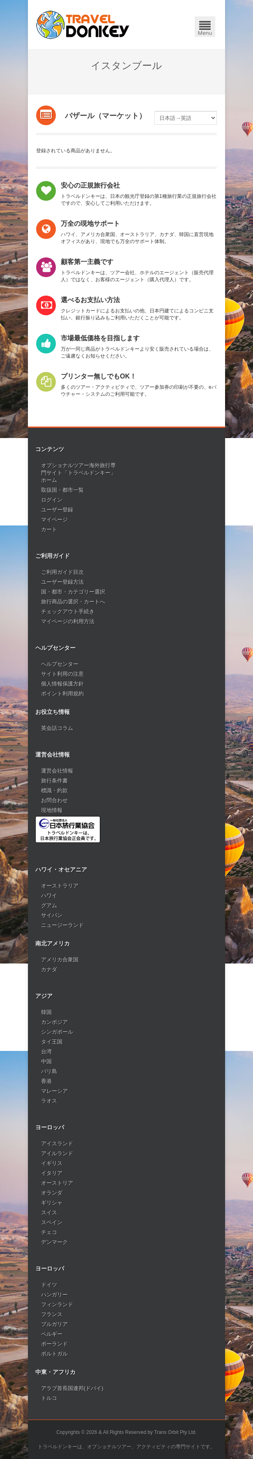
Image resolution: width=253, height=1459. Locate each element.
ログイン (51, 500)
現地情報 (51, 810)
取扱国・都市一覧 (62, 490)
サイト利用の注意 (62, 674)
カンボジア (54, 1022)
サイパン (51, 915)
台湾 (46, 1051)
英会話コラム (57, 728)
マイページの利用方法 (67, 621)
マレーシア (54, 1091)
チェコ (49, 1232)
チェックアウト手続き (67, 611)
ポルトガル (54, 1354)
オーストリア (57, 1183)
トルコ (49, 1398)
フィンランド (57, 1304)
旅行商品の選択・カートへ (73, 602)
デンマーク (54, 1242)
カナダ (49, 969)
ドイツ (49, 1285)
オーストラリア (59, 886)
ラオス (49, 1101)
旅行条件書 (54, 781)
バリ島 (49, 1071)
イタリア (51, 1173)
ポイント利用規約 (62, 694)
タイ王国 (51, 1042)
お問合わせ (54, 800)
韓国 (46, 1012)
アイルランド (57, 1153)
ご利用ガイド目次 (62, 572)
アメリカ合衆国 (59, 960)
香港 (46, 1081)
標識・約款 (54, 790)
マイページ (54, 519)
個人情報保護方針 (62, 684)
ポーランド (54, 1344)
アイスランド (57, 1143)
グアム (49, 905)
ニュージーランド (62, 925)
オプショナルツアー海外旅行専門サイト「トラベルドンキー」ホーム (78, 472)
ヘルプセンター (59, 664)
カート (49, 529)
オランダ (51, 1193)
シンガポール (57, 1032)
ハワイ (49, 895)
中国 (46, 1061)
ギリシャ (51, 1203)
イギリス (51, 1163)
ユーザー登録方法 (62, 582)
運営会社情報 (57, 771)
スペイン (51, 1222)
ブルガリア (54, 1324)
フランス (51, 1314)
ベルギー (51, 1334)
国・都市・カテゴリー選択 (73, 592)
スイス (49, 1212)
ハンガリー (54, 1295)
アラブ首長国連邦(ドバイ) (72, 1388)
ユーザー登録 (57, 510)
